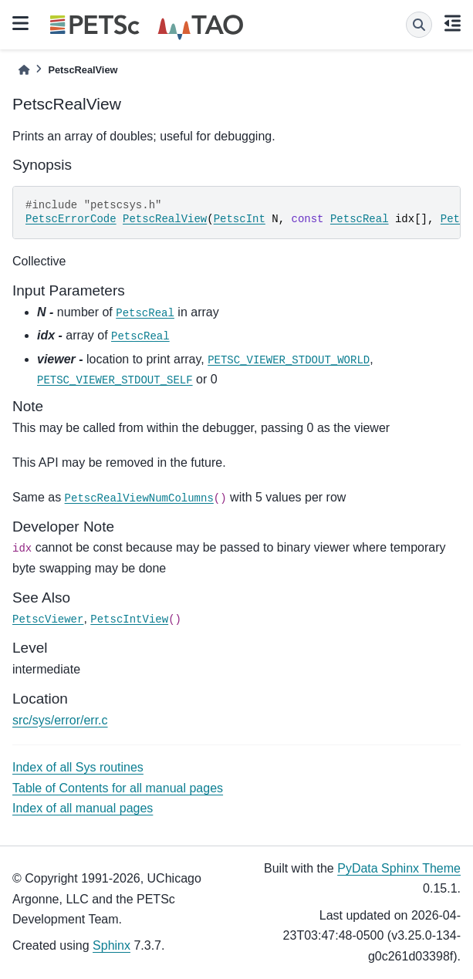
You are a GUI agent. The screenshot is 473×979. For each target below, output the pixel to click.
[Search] (419, 25)
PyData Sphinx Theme (399, 868)
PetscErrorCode (71, 219)
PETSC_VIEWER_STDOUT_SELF (115, 380)
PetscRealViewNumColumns (139, 498)
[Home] (24, 70)
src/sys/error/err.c (60, 720)
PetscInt (239, 219)
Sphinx (111, 945)
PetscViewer (47, 619)
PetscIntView (129, 619)
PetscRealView (165, 219)
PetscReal (359, 219)
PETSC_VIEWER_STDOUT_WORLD (289, 360)
